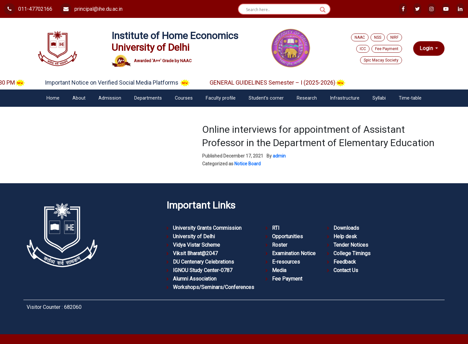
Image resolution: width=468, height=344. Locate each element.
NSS (377, 37)
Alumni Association (194, 279)
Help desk (345, 236)
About (78, 98)
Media (279, 270)
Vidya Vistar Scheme (196, 245)
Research (307, 98)
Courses (184, 98)
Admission (109, 98)
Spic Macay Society (381, 60)
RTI (276, 228)
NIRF (394, 37)
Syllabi (379, 98)
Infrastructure (344, 98)
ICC (363, 49)
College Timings (351, 253)
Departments (148, 98)
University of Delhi (194, 236)
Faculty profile (221, 98)
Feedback (344, 262)
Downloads (346, 228)
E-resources (286, 262)
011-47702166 (28, 9)
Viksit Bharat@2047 (195, 253)
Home (52, 98)
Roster (279, 245)
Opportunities (287, 236)
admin (279, 155)
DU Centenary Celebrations (203, 262)
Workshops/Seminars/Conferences (213, 287)
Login (427, 48)
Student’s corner (266, 98)
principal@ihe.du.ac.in (91, 9)
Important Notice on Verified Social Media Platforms (123, 82)
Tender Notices (350, 245)
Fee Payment (386, 49)
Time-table (410, 98)
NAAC (360, 37)
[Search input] (281, 9)
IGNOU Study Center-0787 (202, 270)
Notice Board (247, 163)
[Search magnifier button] (322, 9)
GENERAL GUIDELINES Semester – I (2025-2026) (283, 82)
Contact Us (345, 270)
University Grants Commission (207, 228)
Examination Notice (294, 253)
